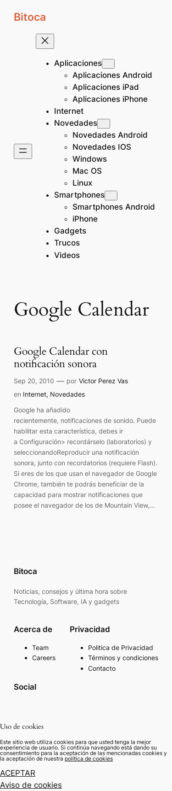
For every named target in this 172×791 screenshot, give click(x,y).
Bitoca (30, 17)
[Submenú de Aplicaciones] (108, 64)
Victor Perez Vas (103, 381)
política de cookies (89, 758)
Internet (34, 394)
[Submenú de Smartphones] (111, 195)
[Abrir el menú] (23, 151)
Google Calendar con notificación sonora (61, 358)
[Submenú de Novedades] (103, 124)
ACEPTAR (17, 773)
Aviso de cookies (31, 785)
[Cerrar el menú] (45, 41)
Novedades (67, 394)
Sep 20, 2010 (34, 381)
